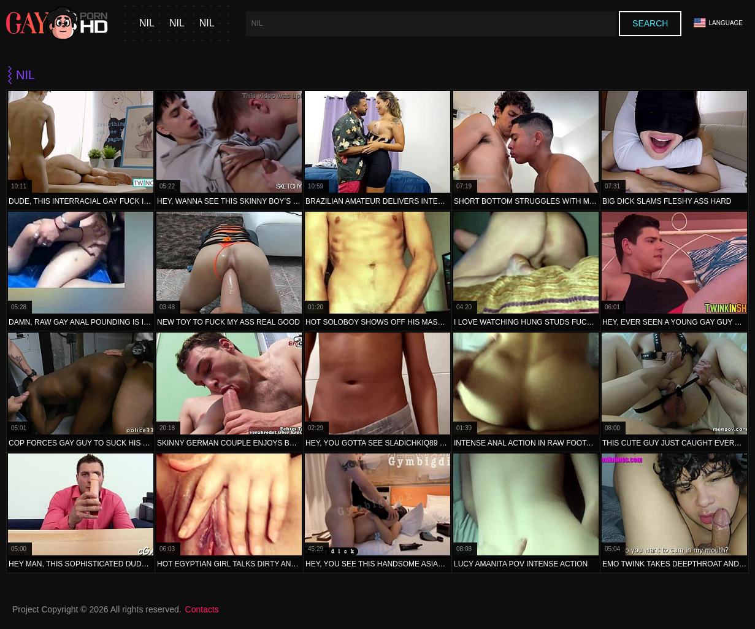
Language (718, 23)
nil (147, 23)
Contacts (202, 609)
